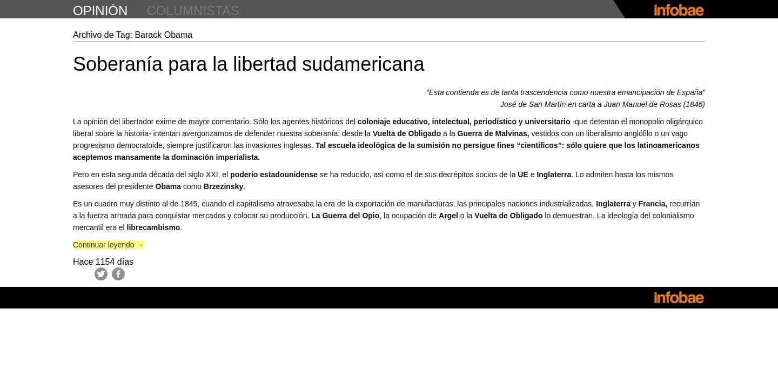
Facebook (118, 273)
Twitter (101, 273)
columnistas (192, 10)
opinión (100, 10)
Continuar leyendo (108, 244)
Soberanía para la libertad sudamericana (248, 64)
